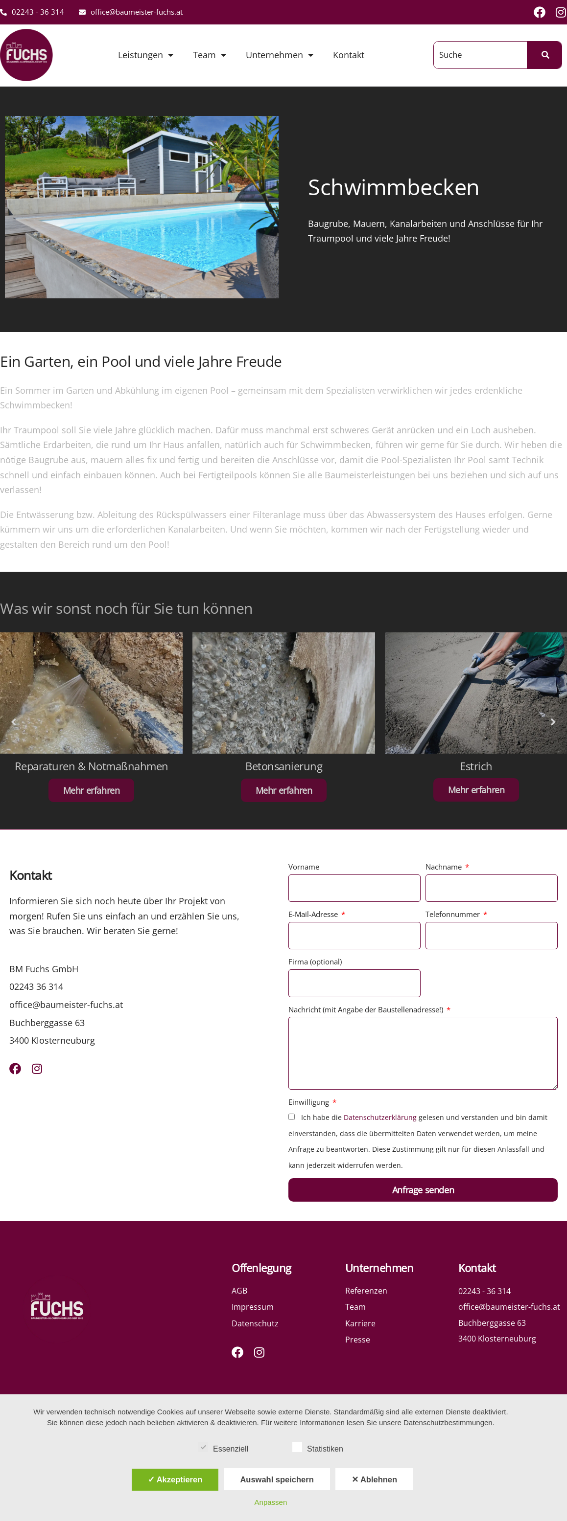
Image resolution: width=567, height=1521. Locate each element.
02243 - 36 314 (32, 12)
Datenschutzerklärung (380, 1117)
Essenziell (223, 1447)
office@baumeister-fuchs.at (131, 12)
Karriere (360, 1323)
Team (209, 54)
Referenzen (366, 1290)
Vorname (303, 867)
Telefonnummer (453, 914)
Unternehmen (279, 54)
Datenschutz (255, 1323)
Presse (357, 1339)
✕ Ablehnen (374, 1479)
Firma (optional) (315, 961)
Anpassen (271, 1502)
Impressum (253, 1306)
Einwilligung (309, 1102)
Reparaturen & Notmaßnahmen (91, 766)
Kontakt (348, 55)
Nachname (444, 867)
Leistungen (145, 54)
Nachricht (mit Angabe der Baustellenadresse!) (366, 1009)
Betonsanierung (283, 766)
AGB (239, 1290)
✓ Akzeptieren (175, 1479)
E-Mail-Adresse (314, 914)
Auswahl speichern (276, 1479)
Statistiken (317, 1447)
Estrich (476, 766)
